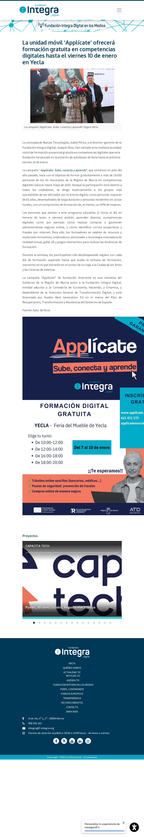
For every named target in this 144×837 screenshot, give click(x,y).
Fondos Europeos (72, 693)
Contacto (72, 707)
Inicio (72, 663)
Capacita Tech (37, 546)
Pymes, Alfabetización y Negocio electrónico (60, 607)
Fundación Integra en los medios (73, 684)
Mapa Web (72, 711)
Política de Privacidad (71, 757)
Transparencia (72, 698)
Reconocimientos (72, 702)
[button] (34, 623)
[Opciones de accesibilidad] (134, 827)
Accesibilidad (90, 757)
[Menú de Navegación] (119, 10)
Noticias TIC (73, 675)
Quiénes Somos (72, 667)
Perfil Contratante (72, 689)
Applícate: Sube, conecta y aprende (63, 170)
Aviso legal (52, 757)
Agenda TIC (73, 680)
